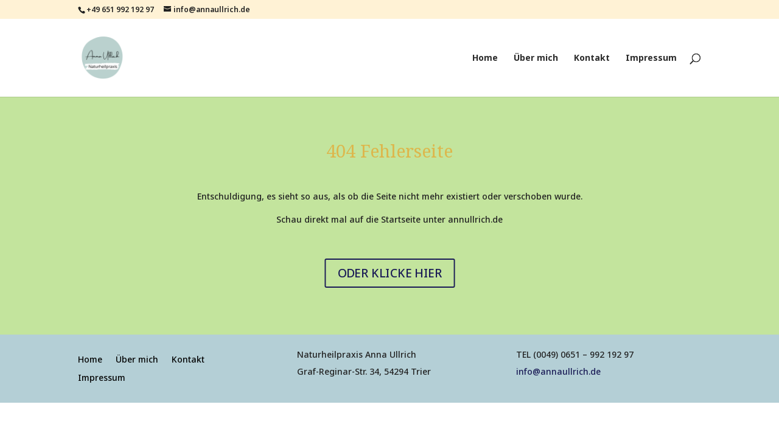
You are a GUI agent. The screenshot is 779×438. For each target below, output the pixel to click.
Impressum (651, 58)
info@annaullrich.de (558, 371)
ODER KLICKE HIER (389, 272)
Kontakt (592, 58)
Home (485, 58)
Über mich (536, 58)
